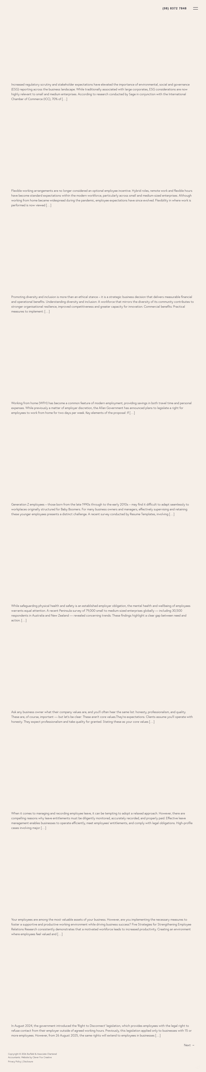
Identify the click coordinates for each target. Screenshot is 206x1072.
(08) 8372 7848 (175, 8)
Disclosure (28, 1061)
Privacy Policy (14, 1061)
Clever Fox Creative (42, 1057)
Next (189, 1045)
